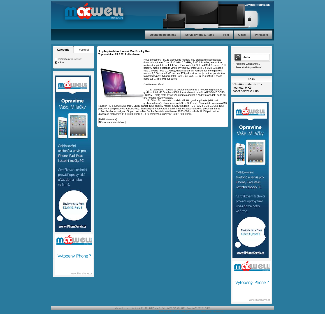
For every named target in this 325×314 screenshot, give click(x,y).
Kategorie (63, 49)
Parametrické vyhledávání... (249, 67)
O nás (242, 34)
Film (226, 34)
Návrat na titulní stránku (112, 122)
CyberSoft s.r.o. (192, 311)
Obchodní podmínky (163, 34)
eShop (61, 62)
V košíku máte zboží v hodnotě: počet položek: (247, 88)
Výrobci (84, 49)
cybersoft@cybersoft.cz (213, 311)
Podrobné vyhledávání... (247, 64)
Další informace (107, 119)
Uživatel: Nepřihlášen (257, 4)
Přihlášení (261, 34)
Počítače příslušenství (70, 59)
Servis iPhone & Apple (199, 34)
